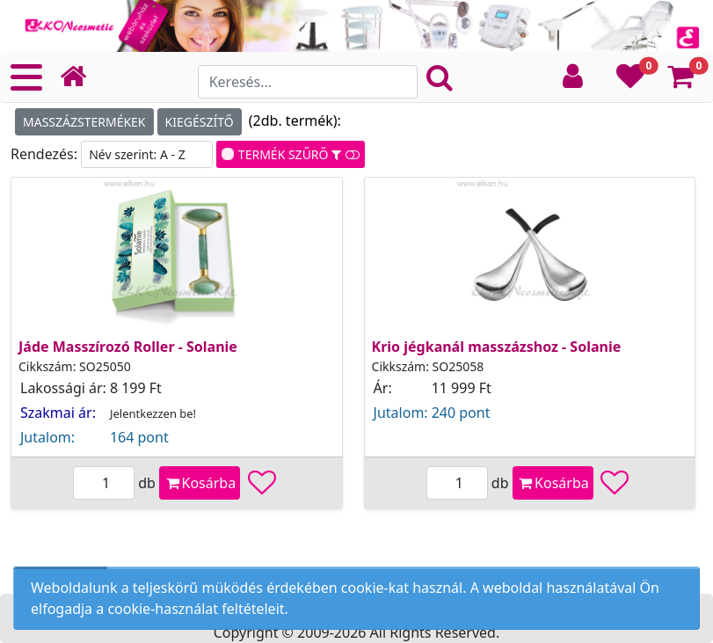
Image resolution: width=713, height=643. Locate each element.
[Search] (308, 82)
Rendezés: (46, 154)
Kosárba (200, 483)
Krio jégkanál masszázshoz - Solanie (497, 346)
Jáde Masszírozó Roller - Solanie (127, 346)
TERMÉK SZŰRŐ (293, 154)
